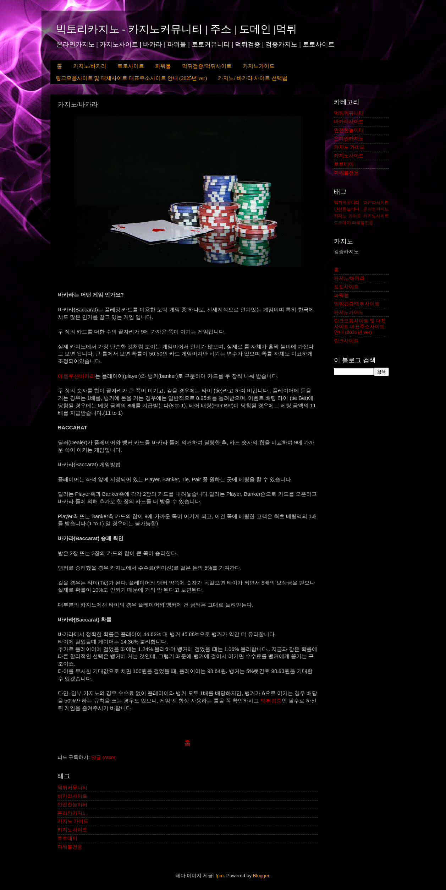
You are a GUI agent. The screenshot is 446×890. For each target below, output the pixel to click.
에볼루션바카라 (76, 376)
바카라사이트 (72, 796)
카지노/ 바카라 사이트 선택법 (252, 78)
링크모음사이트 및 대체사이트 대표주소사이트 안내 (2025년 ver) (131, 78)
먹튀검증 (271, 701)
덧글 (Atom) (104, 757)
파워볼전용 (69, 847)
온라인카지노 (72, 813)
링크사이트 (346, 340)
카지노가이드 (259, 66)
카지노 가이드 (73, 821)
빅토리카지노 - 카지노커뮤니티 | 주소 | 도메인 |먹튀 (176, 29)
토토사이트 (130, 66)
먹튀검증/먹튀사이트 (206, 66)
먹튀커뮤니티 (72, 787)
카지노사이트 (72, 829)
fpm (220, 875)
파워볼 (163, 66)
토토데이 (67, 838)
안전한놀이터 (72, 804)
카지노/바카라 (89, 66)
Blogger (261, 875)
